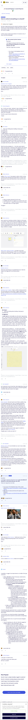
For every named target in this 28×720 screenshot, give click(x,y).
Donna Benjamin (6, 106)
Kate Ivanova (5, 475)
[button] (1, 2)
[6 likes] (6, 498)
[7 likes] (6, 98)
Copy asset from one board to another (9, 683)
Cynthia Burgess (6, 655)
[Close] (26, 704)
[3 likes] (6, 166)
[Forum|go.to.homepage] (8, 2)
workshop (3, 67)
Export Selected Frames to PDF (7, 685)
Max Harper (5, 126)
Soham (4, 569)
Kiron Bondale (5, 81)
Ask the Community (6, 13)
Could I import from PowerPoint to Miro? (10, 681)
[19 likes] (6, 71)
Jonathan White (6, 556)
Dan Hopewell (5, 384)
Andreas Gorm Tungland (7, 24)
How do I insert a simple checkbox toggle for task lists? (13, 677)
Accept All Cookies (14, 717)
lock (8, 67)
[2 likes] (6, 119)
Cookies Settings (14, 711)
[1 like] (5, 187)
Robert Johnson (6, 174)
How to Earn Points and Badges (14, 692)
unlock (11, 67)
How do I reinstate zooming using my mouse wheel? (12, 679)
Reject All (14, 714)
